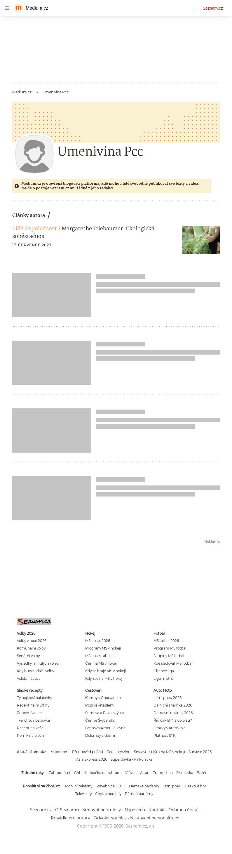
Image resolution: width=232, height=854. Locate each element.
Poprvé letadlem (99, 705)
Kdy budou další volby (35, 671)
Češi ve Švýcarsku (100, 720)
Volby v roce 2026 (31, 640)
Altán (144, 773)
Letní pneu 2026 (167, 697)
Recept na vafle (30, 728)
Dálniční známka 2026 (172, 705)
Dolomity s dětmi (100, 735)
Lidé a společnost (34, 229)
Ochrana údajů (183, 809)
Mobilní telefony (78, 786)
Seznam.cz (213, 8)
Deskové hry (195, 786)
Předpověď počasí (87, 752)
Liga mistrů (163, 678)
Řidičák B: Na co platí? (172, 720)
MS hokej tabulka (100, 656)
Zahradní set (60, 773)
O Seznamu (67, 809)
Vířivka (131, 773)
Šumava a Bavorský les (104, 713)
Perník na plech (30, 735)
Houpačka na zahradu (102, 773)
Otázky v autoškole (169, 728)
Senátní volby (28, 656)
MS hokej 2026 (97, 640)
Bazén (202, 773)
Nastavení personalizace (154, 818)
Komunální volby (31, 648)
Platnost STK (164, 735)
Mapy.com (59, 752)
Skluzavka (184, 773)
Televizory (83, 793)
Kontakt (157, 809)
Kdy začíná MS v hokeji (104, 678)
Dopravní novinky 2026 (173, 713)
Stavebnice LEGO (110, 786)
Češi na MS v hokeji (101, 663)
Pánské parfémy (139, 793)
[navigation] (7, 8)
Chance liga (163, 671)
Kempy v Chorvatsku (103, 697)
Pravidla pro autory (70, 818)
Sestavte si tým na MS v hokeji (159, 752)
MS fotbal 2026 (166, 640)
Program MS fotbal (169, 648)
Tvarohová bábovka (33, 720)
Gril (77, 773)
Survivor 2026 (200, 752)
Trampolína (163, 773)
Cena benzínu (118, 752)
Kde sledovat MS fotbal (172, 663)
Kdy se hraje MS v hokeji (105, 671)
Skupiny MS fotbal (168, 656)
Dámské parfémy (144, 786)
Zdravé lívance (29, 713)
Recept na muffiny (33, 705)
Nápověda (135, 809)
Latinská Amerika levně (105, 728)
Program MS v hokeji (103, 648)
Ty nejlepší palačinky (34, 697)
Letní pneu (172, 786)
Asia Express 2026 (91, 759)
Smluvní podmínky (101, 809)
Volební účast (28, 678)
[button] (201, 240)
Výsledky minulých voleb (38, 663)
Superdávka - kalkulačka (132, 759)
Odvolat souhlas (110, 818)
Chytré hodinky (108, 793)
